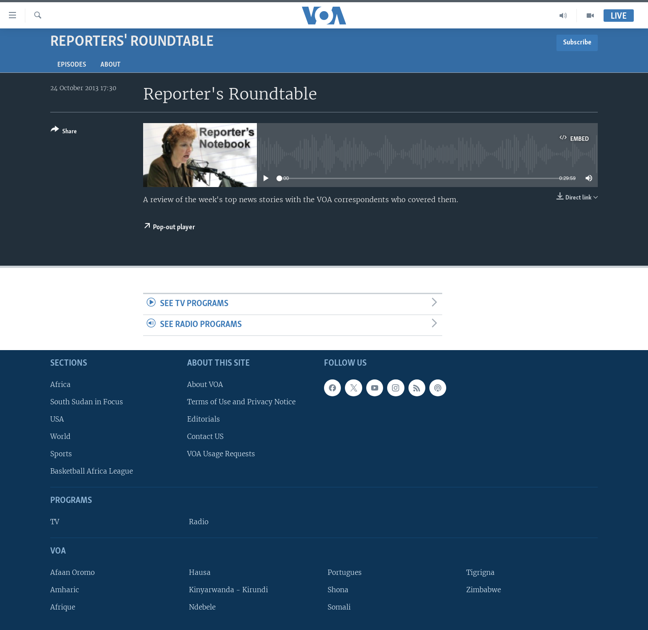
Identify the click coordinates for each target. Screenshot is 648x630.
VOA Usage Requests (221, 454)
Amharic (64, 590)
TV (54, 522)
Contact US (205, 436)
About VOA (205, 384)
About (110, 64)
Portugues (345, 572)
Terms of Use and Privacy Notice (241, 402)
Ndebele (202, 607)
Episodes (71, 64)
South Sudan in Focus (86, 402)
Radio (198, 522)
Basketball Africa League (91, 471)
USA (57, 419)
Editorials (203, 419)
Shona (338, 590)
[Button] (64, 132)
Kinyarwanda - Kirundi (228, 590)
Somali (339, 607)
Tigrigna (480, 572)
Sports (61, 454)
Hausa (200, 572)
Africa (60, 384)
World (60, 436)
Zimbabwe (483, 590)
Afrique (62, 607)
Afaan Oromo (72, 572)
